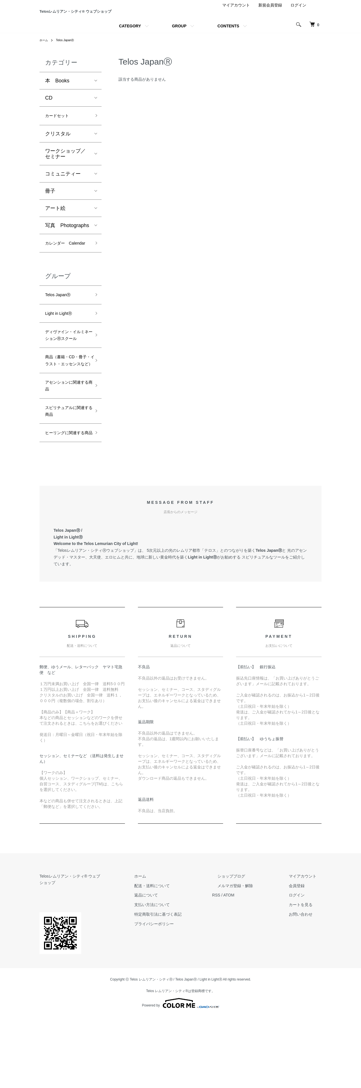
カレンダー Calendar (60, 270)
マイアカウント (236, 25)
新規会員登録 (270, 25)
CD (48, 118)
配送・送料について (178, 963)
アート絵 (55, 230)
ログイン (298, 25)
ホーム (44, 61)
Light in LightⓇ (62, 348)
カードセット (60, 137)
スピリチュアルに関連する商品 (65, 477)
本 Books (57, 101)
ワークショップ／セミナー (65, 176)
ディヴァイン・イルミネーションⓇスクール (65, 377)
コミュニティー (63, 196)
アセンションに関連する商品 (65, 448)
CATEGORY (130, 46)
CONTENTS (228, 46)
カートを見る (306, 983)
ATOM (249, 973)
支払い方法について (178, 983)
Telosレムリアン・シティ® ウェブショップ (77, 954)
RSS (237, 973)
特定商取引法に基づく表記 (184, 992)
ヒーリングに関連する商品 (65, 505)
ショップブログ (247, 954)
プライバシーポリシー (180, 1002)
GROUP (179, 46)
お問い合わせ (306, 992)
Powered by (180, 1074)
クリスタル (58, 156)
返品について (172, 973)
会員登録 (302, 963)
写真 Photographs (67, 247)
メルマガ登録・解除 (250, 963)
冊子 (50, 213)
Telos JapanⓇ (68, 61)
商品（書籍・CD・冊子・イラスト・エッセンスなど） (66, 414)
